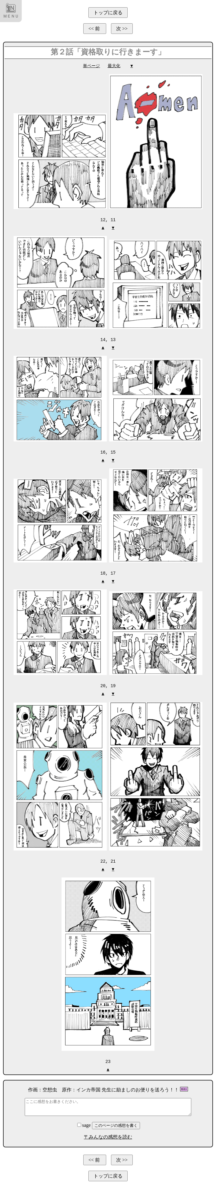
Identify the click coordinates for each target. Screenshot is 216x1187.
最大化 (114, 66)
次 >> (122, 28)
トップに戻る (108, 12)
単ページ (91, 66)
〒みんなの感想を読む (108, 1134)
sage (84, 1123)
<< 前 (94, 28)
